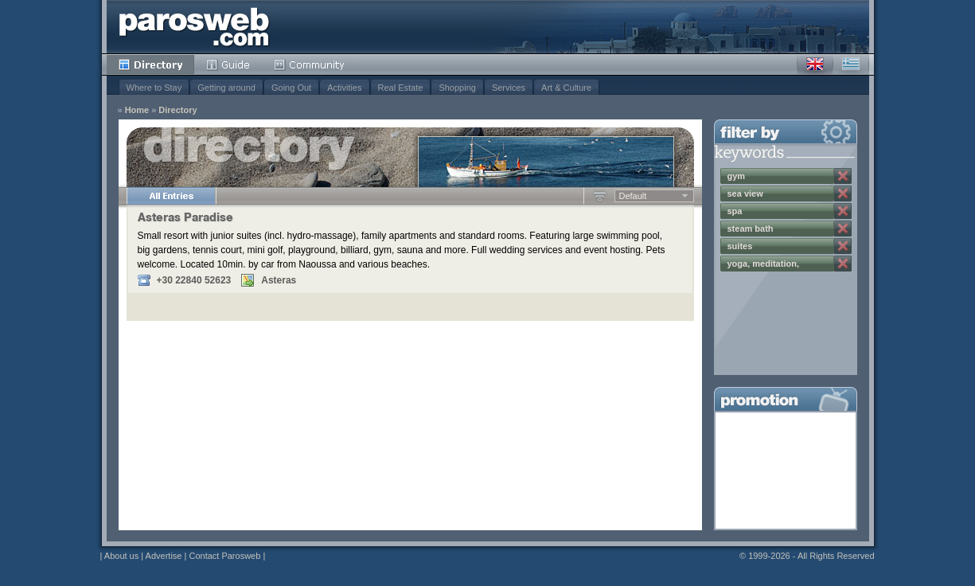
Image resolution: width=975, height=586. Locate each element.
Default (633, 196)
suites (740, 246)
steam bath (750, 228)
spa (735, 211)
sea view (745, 193)
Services (508, 87)
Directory (150, 64)
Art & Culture (566, 87)
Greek (850, 64)
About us (121, 556)
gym (736, 176)
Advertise (164, 556)
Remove (843, 176)
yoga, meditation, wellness (763, 265)
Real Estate (400, 87)
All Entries (171, 196)
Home (137, 110)
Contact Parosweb (224, 556)
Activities (344, 87)
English (815, 64)
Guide (228, 64)
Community (310, 64)
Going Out (291, 87)
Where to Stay (154, 87)
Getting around (226, 87)
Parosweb (194, 26)
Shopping (457, 87)
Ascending (600, 196)
